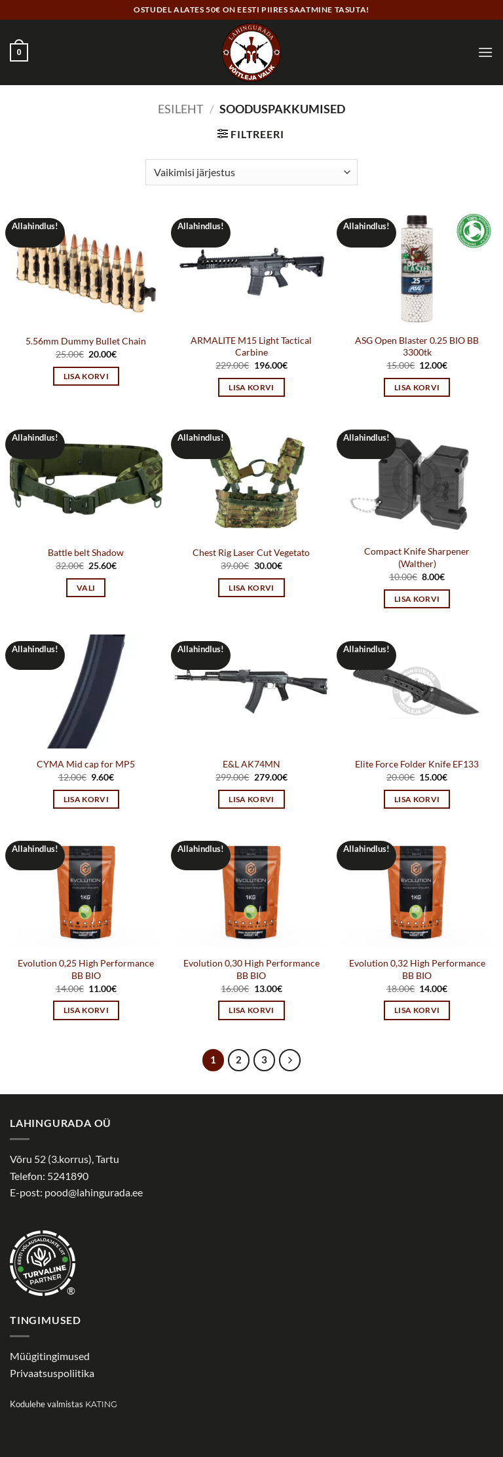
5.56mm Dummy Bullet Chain (86, 340)
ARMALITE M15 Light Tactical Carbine (251, 346)
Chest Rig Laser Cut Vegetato (251, 552)
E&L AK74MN (251, 763)
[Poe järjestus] (251, 172)
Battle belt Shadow (86, 552)
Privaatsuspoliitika (52, 1373)
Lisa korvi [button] (86, 376)
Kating (101, 1404)
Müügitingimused (50, 1356)
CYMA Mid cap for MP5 (86, 763)
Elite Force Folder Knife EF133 (417, 763)
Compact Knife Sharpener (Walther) (417, 557)
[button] (19, 52)
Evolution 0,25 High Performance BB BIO (86, 969)
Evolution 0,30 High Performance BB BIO (251, 969)
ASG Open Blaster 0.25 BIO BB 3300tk (417, 346)
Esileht (181, 108)
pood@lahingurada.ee (94, 1192)
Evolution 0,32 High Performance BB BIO (417, 969)
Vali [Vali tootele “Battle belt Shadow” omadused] (86, 587)
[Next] (290, 1060)
